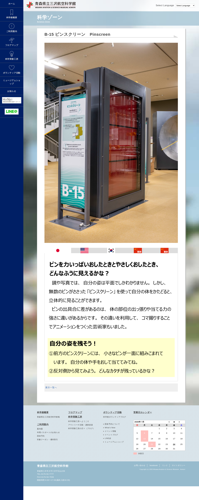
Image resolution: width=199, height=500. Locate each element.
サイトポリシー (178, 465)
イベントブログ (111, 435)
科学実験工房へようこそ (78, 421)
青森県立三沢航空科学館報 (48, 417)
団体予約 (41, 436)
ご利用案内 (11, 27)
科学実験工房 (11, 55)
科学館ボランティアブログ (114, 417)
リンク (165, 465)
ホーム (11, 3)
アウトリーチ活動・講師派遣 (80, 425)
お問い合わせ (139, 465)
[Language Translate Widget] (185, 5)
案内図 (40, 429)
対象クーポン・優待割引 (47, 439)
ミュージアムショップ (11, 82)
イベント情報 (110, 431)
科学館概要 (11, 14)
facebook (154, 465)
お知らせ (11, 91)
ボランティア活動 (11, 69)
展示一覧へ (51, 387)
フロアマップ (11, 41)
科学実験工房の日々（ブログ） (81, 428)
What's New (110, 428)
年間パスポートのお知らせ (48, 432)
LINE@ (108, 438)
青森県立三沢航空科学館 (52, 465)
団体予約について (112, 424)
